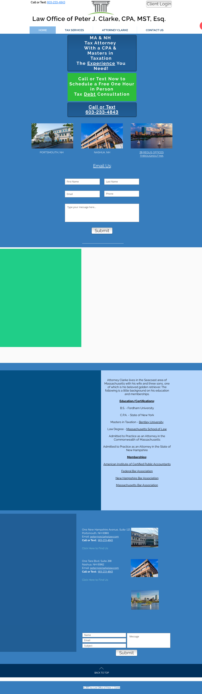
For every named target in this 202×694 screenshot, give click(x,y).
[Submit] (102, 231)
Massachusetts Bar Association (137, 485)
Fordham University (141, 408)
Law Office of (52, 18)
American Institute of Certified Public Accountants (137, 464)
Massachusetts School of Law (146, 429)
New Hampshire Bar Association (137, 478)
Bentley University (151, 422)
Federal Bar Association (137, 471)
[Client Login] (158, 4)
